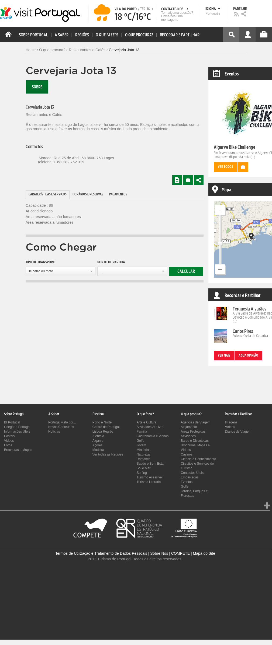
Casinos (186, 454)
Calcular (186, 271)
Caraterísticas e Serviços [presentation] (48, 194)
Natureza (143, 454)
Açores (97, 445)
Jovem (141, 445)
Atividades (188, 436)
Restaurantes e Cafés (87, 50)
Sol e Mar (143, 468)
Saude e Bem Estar (151, 463)
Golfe (140, 441)
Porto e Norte (102, 422)
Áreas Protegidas (193, 431)
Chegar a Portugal (17, 427)
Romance (143, 459)
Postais (9, 436)
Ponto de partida (111, 262)
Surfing (142, 473)
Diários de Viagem (238, 431)
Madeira (98, 450)
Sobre (37, 87)
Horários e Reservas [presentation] (88, 194)
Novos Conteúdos (61, 427)
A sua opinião (248, 355)
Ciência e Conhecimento (198, 459)
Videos (9, 441)
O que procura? (52, 50)
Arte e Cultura (147, 422)
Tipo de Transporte (41, 262)
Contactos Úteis (192, 473)
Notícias (54, 431)
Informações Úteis (17, 431)
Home (31, 50)
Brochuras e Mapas (18, 450)
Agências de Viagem (196, 422)
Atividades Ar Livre (150, 427)
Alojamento (189, 427)
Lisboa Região (102, 431)
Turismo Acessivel (150, 477)
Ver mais (224, 355)
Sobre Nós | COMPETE (170, 553)
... (100, 271)
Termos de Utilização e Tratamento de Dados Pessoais (101, 553)
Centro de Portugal (106, 427)
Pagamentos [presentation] (118, 194)
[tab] (48, 194)
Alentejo (98, 436)
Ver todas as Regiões (107, 454)
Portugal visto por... (62, 422)
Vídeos (230, 427)
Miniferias (143, 450)
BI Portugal (12, 422)
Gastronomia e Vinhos (153, 436)
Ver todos (225, 167)
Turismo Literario (149, 482)
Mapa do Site (204, 553)
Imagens (231, 422)
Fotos (8, 445)
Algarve (98, 441)
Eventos (186, 482)
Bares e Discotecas (195, 441)
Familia (142, 431)
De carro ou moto (40, 271)
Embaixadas (190, 477)
